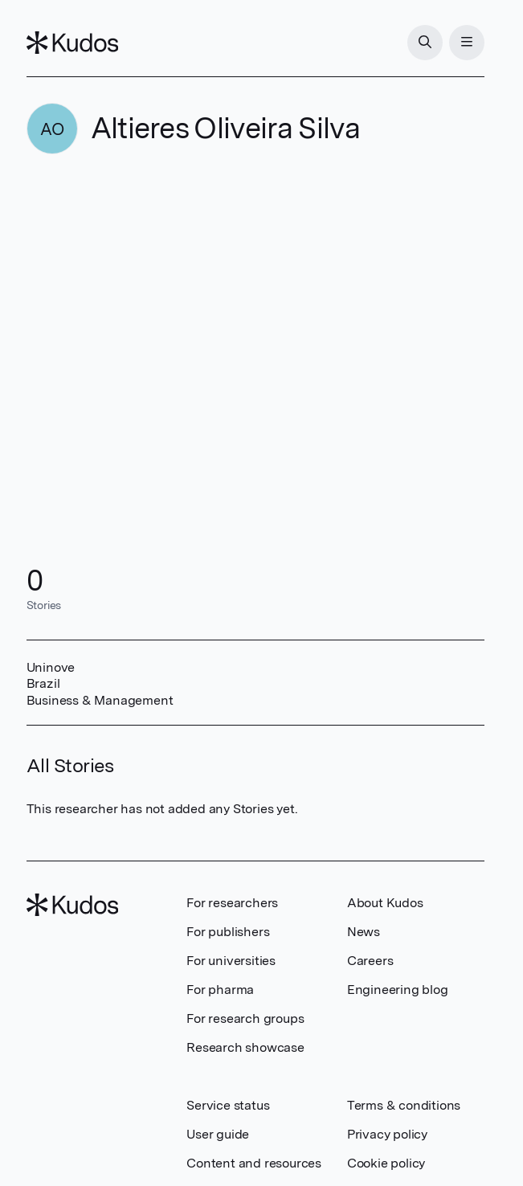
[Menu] (466, 42)
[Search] (425, 42)
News (363, 931)
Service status (227, 1105)
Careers (370, 960)
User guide (217, 1134)
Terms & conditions (403, 1105)
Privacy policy (387, 1134)
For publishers (227, 931)
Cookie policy (386, 1163)
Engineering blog (397, 989)
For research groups (245, 1018)
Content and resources (253, 1163)
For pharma (220, 989)
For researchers (232, 902)
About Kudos (385, 902)
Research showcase (245, 1047)
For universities (231, 960)
